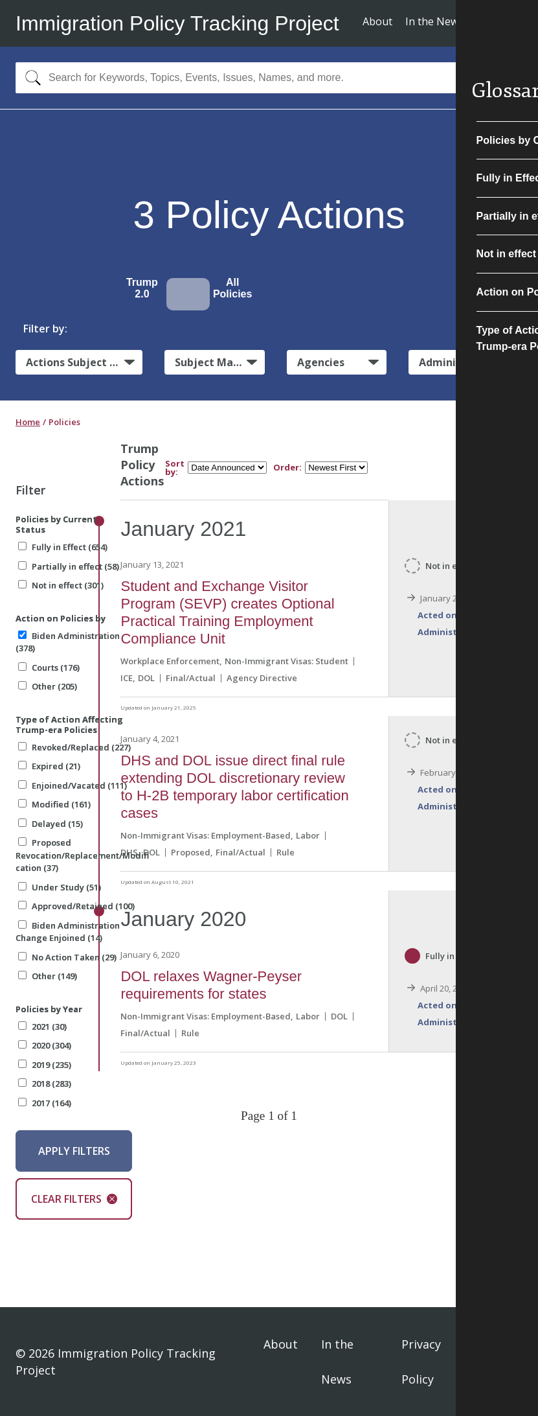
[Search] (30, 77)
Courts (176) (49, 667)
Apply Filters (74, 1151)
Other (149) (47, 976)
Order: (287, 467)
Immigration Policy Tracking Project (177, 23)
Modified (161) (54, 804)
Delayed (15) (50, 824)
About (377, 21)
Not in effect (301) (61, 585)
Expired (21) (49, 766)
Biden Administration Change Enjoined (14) (68, 932)
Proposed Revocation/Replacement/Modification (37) (82, 855)
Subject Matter (214, 362)
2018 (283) (44, 1083)
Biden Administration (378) (68, 642)
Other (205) (47, 686)
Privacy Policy (421, 1361)
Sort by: (175, 467)
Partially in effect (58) (68, 566)
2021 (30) (42, 1026)
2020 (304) (44, 1045)
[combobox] (269, 77)
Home (28, 422)
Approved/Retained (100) (76, 906)
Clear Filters (74, 1199)
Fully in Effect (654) (62, 547)
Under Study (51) (59, 887)
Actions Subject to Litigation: (84, 362)
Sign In (502, 1361)
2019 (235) (44, 1065)
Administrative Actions (470, 362)
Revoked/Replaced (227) (74, 747)
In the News (434, 21)
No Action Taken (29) (67, 957)
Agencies (320, 362)
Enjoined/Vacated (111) (72, 785)
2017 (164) (44, 1103)
